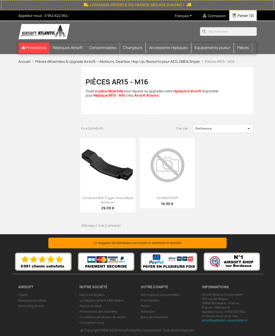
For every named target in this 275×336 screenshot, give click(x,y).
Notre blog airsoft (31, 306)
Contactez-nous (91, 323)
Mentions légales (92, 295)
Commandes (150, 300)
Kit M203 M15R (167, 198)
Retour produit (90, 306)
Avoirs (145, 306)
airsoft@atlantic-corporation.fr (225, 320)
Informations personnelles (160, 295)
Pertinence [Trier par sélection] (223, 128)
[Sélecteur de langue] (184, 16)
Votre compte (154, 287)
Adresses (148, 311)
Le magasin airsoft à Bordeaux (101, 300)
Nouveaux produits (32, 300)
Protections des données (98, 311)
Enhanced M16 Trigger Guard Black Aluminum (107, 200)
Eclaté (23, 295)
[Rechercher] (228, 31)
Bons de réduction (154, 317)
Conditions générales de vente (102, 317)
